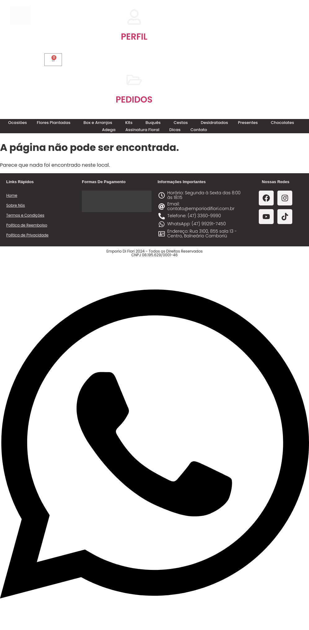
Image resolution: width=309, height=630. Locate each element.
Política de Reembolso (26, 225)
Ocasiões (17, 123)
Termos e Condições (25, 215)
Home (11, 195)
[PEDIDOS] (134, 80)
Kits (128, 123)
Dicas (174, 130)
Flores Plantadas (53, 123)
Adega (109, 130)
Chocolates (282, 123)
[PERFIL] (134, 17)
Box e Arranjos (97, 123)
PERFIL (134, 37)
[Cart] (53, 59)
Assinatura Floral (143, 130)
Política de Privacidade (27, 235)
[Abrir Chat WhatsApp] (154, 618)
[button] (55, 122)
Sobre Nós (15, 205)
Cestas (181, 123)
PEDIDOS (134, 100)
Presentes (248, 123)
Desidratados (214, 123)
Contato (198, 130)
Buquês (153, 123)
